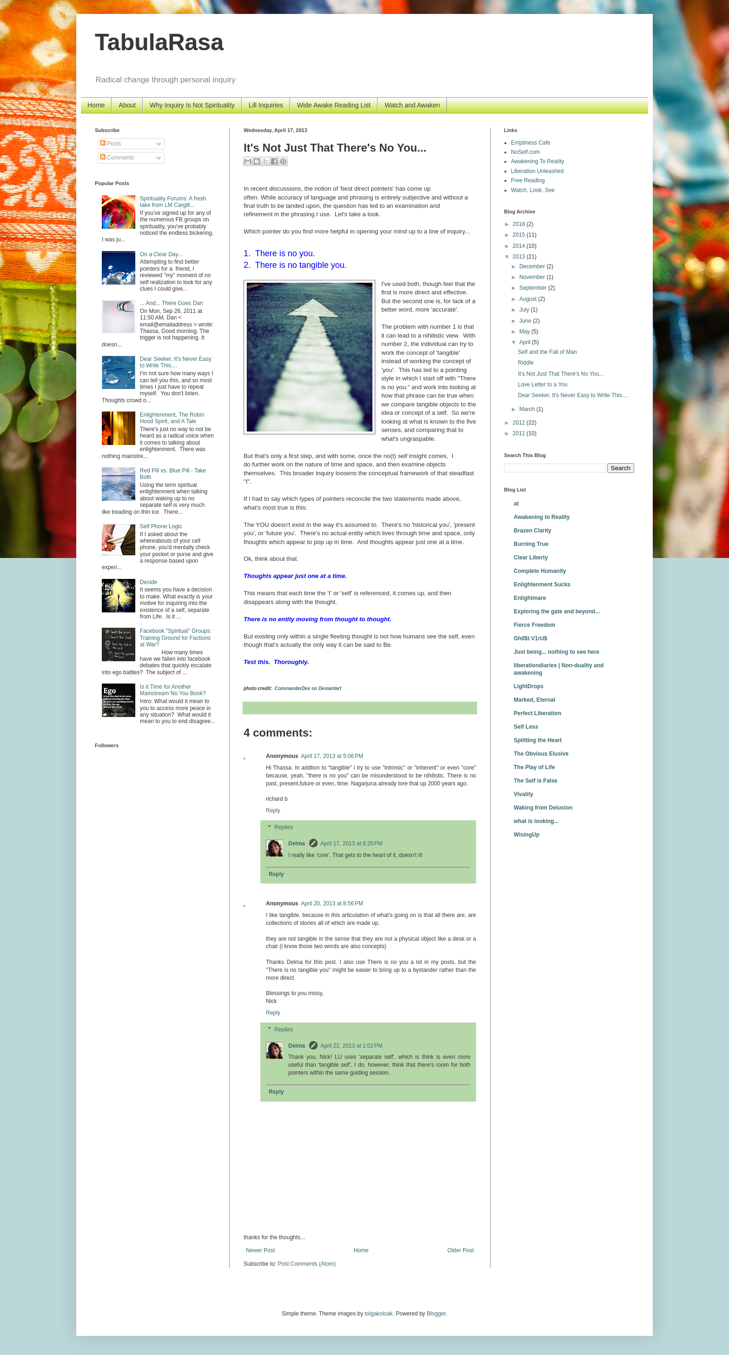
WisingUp (526, 834)
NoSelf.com (525, 152)
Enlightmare (530, 598)
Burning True (531, 544)
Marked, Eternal (534, 700)
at (516, 503)
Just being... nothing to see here (556, 652)
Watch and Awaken (412, 105)
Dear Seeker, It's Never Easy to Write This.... (176, 362)
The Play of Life (534, 767)
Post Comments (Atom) (307, 1264)
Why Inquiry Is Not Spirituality (192, 105)
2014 (520, 246)
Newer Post (260, 1250)
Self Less (526, 727)
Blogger (436, 1313)
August (528, 299)
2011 (520, 433)
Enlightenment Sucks (542, 584)
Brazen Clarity (532, 530)
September (533, 288)
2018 (520, 224)
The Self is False (535, 780)
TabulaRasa (159, 42)
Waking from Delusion (543, 807)
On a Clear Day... (161, 254)
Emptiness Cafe (530, 142)
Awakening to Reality (542, 517)
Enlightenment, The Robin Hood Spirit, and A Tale (172, 418)
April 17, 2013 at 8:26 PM (351, 843)
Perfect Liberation (537, 713)
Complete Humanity (540, 571)
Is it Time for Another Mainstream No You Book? (173, 690)
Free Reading (528, 180)
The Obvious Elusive (541, 754)
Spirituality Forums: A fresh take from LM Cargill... (173, 201)
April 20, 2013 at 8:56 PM (332, 903)
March (528, 409)
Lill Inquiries (266, 105)
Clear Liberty (531, 557)
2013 (520, 256)
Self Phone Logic (161, 526)
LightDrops (528, 686)
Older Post (460, 1250)
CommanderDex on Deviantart (308, 688)
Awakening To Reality (537, 161)
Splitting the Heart (538, 740)
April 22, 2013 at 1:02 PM (351, 1046)
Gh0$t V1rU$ (530, 638)
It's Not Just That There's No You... (560, 374)
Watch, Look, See (533, 190)
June (526, 321)
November (533, 277)
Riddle (526, 362)
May (525, 331)
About (127, 105)
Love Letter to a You (543, 384)
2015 (520, 235)
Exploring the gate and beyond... (557, 611)
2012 (520, 422)
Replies (283, 827)
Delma (297, 843)
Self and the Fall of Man (547, 352)
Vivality (523, 794)
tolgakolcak (379, 1313)
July (525, 309)
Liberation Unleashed (537, 171)
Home (96, 105)
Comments (117, 157)
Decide (148, 582)
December (533, 266)
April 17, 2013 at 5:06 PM (332, 756)
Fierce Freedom (534, 625)
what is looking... (536, 821)
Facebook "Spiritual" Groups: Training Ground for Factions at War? (176, 638)
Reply (273, 810)
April (525, 342)
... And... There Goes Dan (171, 303)
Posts (110, 143)
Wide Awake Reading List (334, 105)
